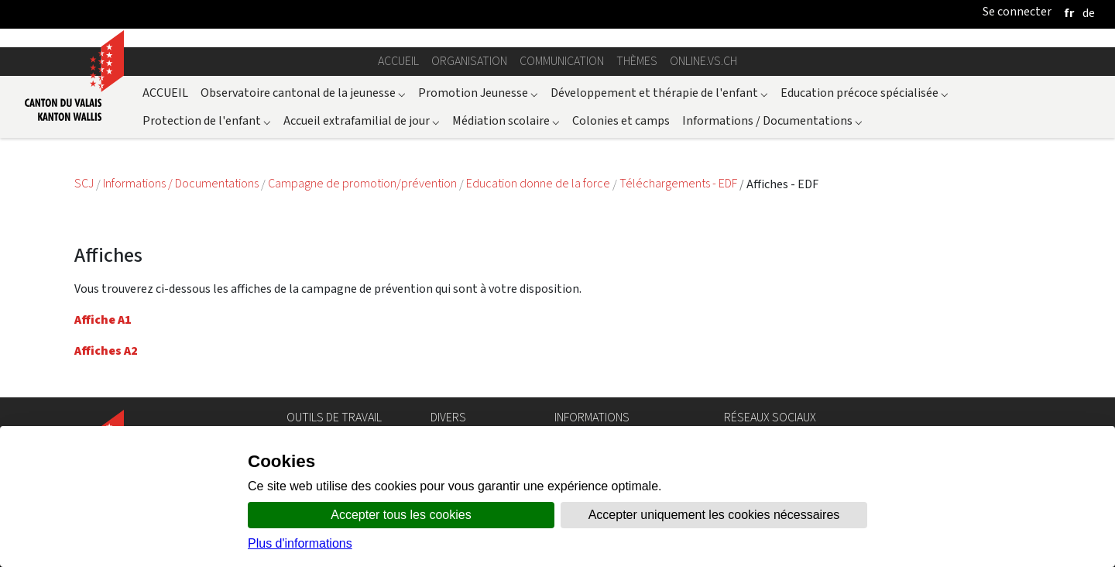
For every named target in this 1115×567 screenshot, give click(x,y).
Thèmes (636, 61)
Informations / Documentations (772, 120)
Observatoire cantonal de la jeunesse (303, 92)
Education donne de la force (539, 184)
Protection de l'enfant (206, 120)
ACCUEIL (165, 92)
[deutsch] (1088, 13)
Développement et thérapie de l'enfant (659, 92)
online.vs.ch (703, 61)
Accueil (398, 61)
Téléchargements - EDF (679, 184)
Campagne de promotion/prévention (363, 184)
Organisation (469, 61)
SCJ (85, 184)
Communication (562, 61)
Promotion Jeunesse (478, 92)
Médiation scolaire (506, 120)
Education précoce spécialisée (864, 92)
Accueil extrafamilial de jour (361, 120)
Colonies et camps (621, 120)
